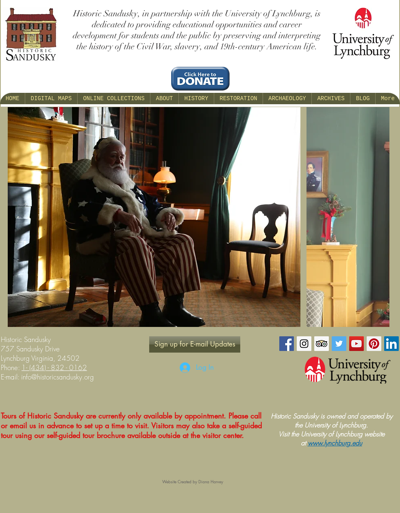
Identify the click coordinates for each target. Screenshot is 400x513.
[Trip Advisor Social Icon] (321, 343)
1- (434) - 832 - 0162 (54, 367)
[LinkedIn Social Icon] (391, 343)
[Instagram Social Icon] (304, 343)
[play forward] (379, 217)
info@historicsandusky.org (57, 376)
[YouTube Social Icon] (356, 343)
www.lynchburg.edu (335, 442)
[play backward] (18, 217)
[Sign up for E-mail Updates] (194, 344)
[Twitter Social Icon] (339, 343)
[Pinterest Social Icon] (374, 343)
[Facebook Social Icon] (286, 343)
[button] (164, 98)
